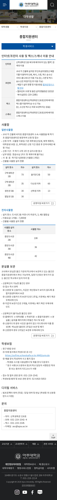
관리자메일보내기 (28, 485)
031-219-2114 (30, 478)
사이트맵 (51, 468)
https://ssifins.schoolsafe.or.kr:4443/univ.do (27, 355)
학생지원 (24, 27)
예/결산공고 (44, 464)
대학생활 (5, 27)
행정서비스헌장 (24, 468)
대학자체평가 (8, 468)
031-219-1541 (17, 420)
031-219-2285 (30, 95)
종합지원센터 (45, 27)
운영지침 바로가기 (41, 203)
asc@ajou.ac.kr (20, 426)
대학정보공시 (30, 464)
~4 (25, 420)
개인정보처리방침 (13, 464)
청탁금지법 (39, 468)
